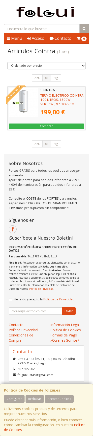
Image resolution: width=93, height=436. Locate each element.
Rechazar (34, 399)
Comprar (46, 126)
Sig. (56, 78)
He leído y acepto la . (44, 299)
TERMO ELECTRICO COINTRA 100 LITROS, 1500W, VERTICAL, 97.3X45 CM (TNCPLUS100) (61, 101)
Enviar (68, 311)
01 (47, 78)
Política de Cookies (65, 330)
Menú (14, 38)
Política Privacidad (23, 330)
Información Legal (65, 324)
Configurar (14, 399)
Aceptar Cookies (59, 399)
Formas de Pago (63, 335)
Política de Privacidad (41, 289)
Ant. (37, 78)
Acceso (35, 38)
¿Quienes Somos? (64, 340)
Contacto (60, 38)
